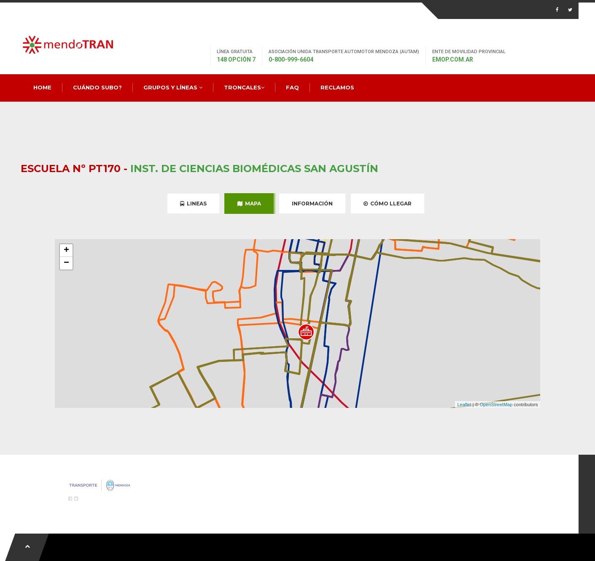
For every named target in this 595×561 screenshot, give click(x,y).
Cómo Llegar (387, 203)
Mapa (249, 203)
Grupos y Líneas (172, 87)
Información (312, 203)
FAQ (292, 87)
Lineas (193, 203)
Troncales (244, 87)
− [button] (66, 263)
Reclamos (337, 87)
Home (42, 87)
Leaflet (464, 404)
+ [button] (66, 250)
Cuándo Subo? (97, 87)
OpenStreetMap (496, 404)
